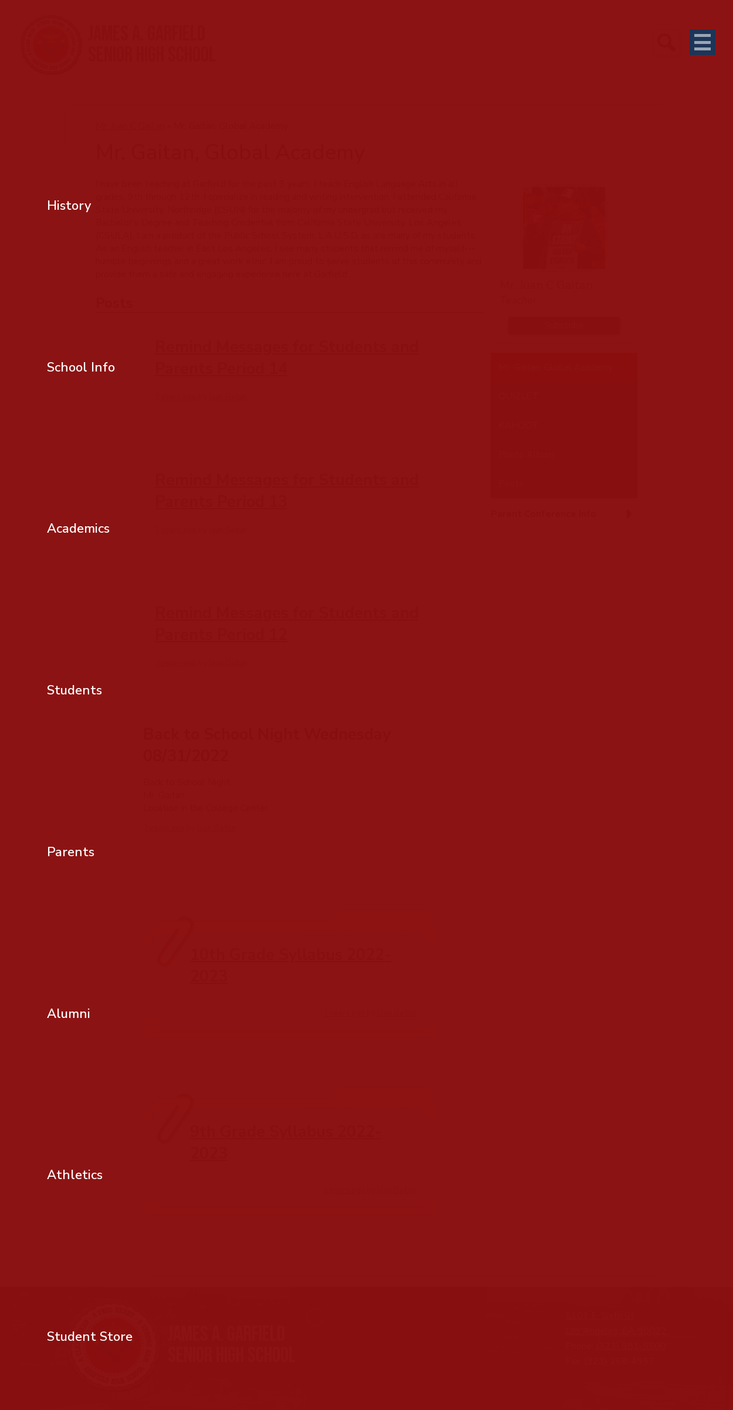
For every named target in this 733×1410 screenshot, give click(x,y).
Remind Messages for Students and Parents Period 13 (287, 491)
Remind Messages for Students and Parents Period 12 (287, 624)
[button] (564, 519)
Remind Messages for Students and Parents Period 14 (287, 358)
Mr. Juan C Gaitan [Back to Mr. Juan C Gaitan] (130, 126)
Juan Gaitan (228, 396)
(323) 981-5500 (631, 1346)
